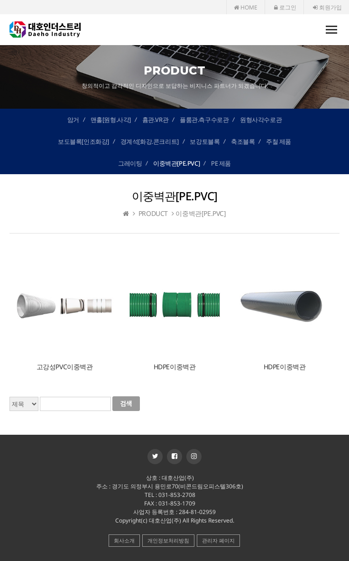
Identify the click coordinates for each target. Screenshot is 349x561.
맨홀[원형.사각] (111, 119)
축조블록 (243, 141)
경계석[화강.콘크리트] (149, 141)
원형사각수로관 (261, 119)
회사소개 (124, 540)
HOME (245, 7)
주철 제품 (278, 141)
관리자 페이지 (218, 540)
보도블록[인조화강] (83, 141)
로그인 (285, 7)
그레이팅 (130, 163)
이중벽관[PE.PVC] (176, 163)
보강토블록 (205, 141)
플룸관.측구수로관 (204, 119)
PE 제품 (221, 163)
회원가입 (327, 7)
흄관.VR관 (155, 119)
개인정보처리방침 (168, 540)
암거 (73, 119)
